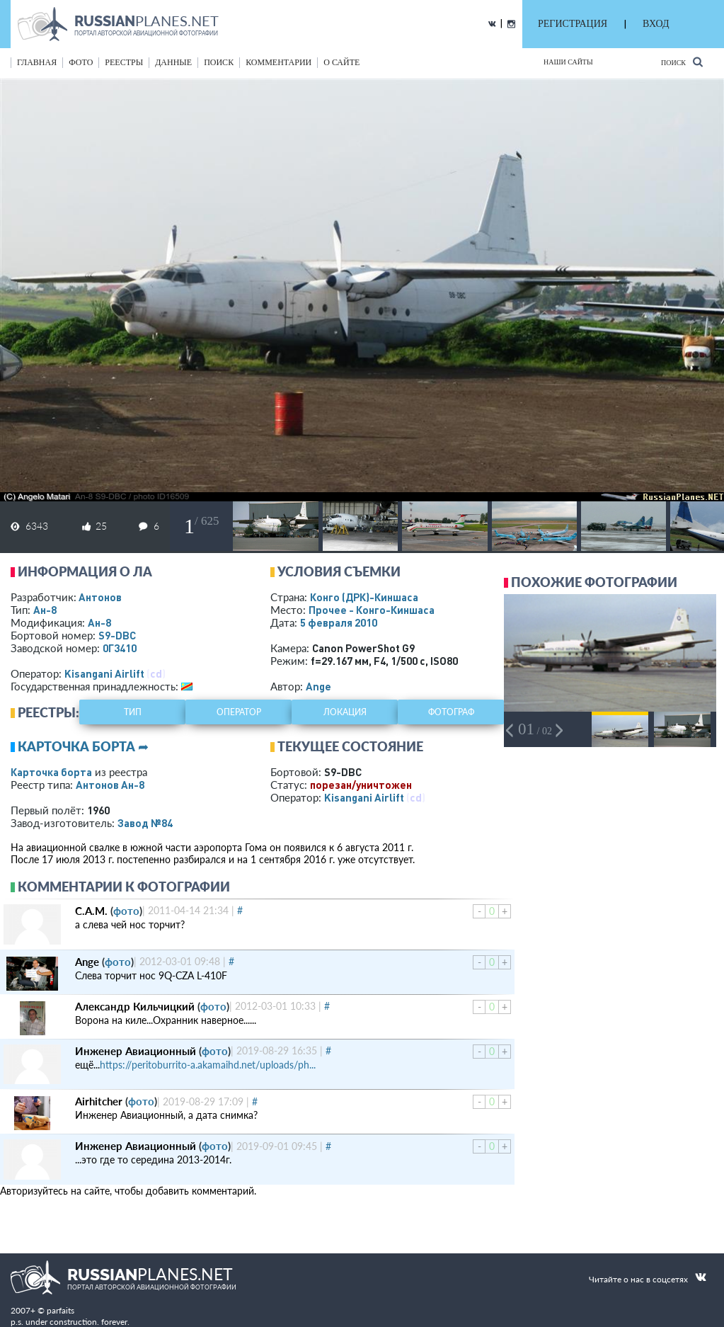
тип (133, 712)
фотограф (451, 712)
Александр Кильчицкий (135, 1006)
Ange (318, 686)
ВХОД (656, 23)
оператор (239, 712)
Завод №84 (145, 822)
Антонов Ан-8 (110, 784)
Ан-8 (45, 609)
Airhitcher (98, 1101)
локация (345, 712)
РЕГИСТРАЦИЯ (572, 23)
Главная (37, 62)
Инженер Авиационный (135, 1050)
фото (81, 62)
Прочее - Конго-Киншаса (372, 609)
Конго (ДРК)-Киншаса (364, 597)
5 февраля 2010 (338, 622)
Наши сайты (568, 62)
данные (173, 62)
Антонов (100, 597)
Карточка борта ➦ (83, 746)
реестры (124, 62)
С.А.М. (91, 910)
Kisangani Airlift (104, 673)
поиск (219, 62)
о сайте (341, 62)
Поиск (682, 62)
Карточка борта (51, 771)
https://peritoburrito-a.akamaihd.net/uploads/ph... (208, 1065)
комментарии (278, 62)
